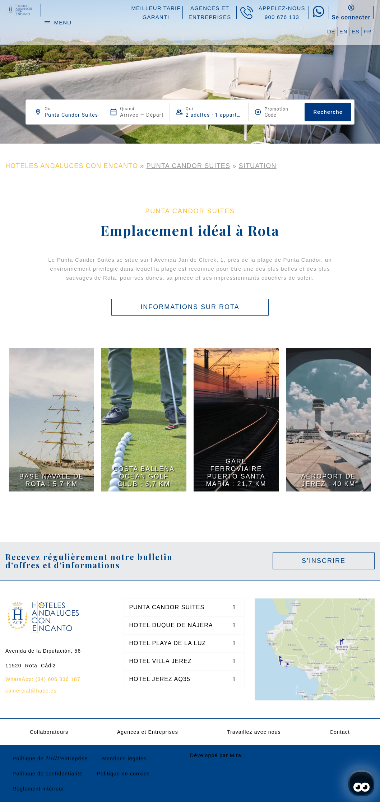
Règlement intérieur (38, 789)
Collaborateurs (49, 732)
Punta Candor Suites (189, 165)
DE (331, 31)
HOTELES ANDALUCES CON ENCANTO (71, 165)
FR (367, 31)
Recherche (327, 112)
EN (343, 31)
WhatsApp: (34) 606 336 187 (42, 679)
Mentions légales (124, 758)
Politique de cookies (123, 774)
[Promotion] (281, 115)
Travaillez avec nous (254, 732)
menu (63, 22)
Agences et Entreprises (147, 732)
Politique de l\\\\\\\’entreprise (50, 758)
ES (356, 31)
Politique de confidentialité (48, 774)
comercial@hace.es (31, 691)
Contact (340, 732)
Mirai (236, 755)
